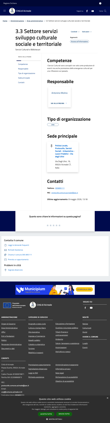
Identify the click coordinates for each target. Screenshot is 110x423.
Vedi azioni (87, 31)
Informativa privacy (63, 368)
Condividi (75, 31)
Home (5, 20)
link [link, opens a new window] (77, 409)
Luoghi (85, 343)
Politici (4, 340)
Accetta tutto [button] (46, 414)
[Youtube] (91, 10)
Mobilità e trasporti (35, 352)
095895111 (60, 188)
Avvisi (85, 332)
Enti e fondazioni (7, 336)
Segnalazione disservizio (37, 368)
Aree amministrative (35, 20)
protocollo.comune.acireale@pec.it (65, 192)
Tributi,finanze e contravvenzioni (62, 333)
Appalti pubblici (34, 340)
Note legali (60, 373)
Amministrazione (17, 20)
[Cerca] (105, 11)
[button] (55, 419)
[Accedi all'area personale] (100, 3)
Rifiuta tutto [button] (64, 414)
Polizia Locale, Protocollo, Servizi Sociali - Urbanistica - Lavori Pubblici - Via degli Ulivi (64, 151)
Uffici (3, 332)
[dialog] (55, 409)
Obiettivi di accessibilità (65, 381)
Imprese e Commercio (36, 336)
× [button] (107, 398)
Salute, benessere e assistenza (67, 343)
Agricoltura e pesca (63, 351)
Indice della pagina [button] (24, 57)
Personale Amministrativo (11, 344)
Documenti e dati (8, 348)
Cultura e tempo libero (37, 328)
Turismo (31, 348)
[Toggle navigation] (4, 10)
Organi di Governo (8, 323)
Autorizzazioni (61, 347)
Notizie (85, 323)
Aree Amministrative (9, 328)
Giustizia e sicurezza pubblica (67, 327)
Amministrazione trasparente (67, 364)
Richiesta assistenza (36, 377)
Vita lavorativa (34, 332)
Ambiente (59, 339)
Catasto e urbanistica (36, 344)
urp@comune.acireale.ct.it (11, 392)
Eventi (85, 347)
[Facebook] (86, 10)
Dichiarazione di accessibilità (67, 377)
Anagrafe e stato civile (37, 323)
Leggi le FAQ (33, 373)
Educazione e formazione (65, 323)
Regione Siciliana (10, 3)
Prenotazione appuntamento (39, 364)
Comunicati (87, 328)
